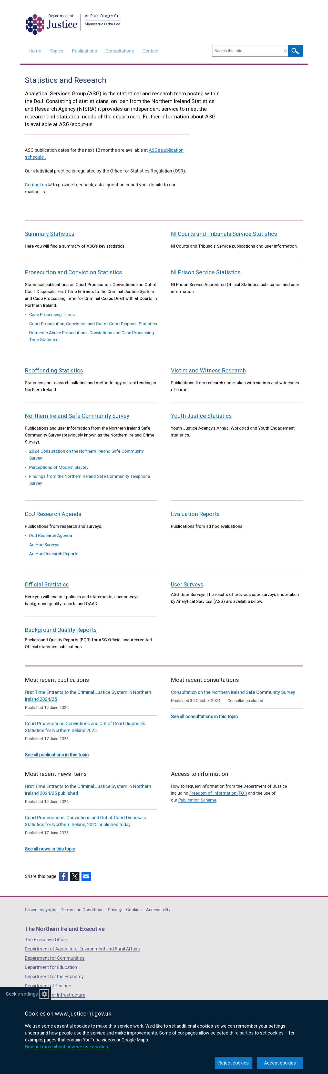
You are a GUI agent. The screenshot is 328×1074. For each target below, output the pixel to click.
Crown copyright (41, 909)
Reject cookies (233, 1063)
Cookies (134, 909)
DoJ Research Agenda (53, 514)
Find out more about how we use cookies (66, 1046)
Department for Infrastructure (55, 995)
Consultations (120, 51)
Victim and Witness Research (208, 370)
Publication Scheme (197, 800)
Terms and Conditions (82, 909)
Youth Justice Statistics (201, 416)
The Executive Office (46, 939)
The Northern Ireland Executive (65, 929)
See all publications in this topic (57, 754)
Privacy (115, 909)
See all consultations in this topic (204, 716)
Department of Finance (48, 985)
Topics (57, 51)
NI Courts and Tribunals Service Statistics (224, 234)
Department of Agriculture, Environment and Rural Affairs (82, 948)
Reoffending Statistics (54, 370)
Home (35, 51)
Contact (150, 51)
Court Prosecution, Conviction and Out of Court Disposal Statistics (93, 323)
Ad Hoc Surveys (44, 544)
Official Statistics (47, 584)
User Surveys (187, 584)
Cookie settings (22, 994)
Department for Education (51, 967)
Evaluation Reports (195, 514)
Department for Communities (55, 958)
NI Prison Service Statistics (205, 272)
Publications (84, 51)
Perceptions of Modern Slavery (58, 467)
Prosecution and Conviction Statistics (73, 272)
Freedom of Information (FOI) (218, 793)
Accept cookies (280, 1063)
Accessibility (158, 909)
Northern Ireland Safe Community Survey (77, 416)
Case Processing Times (52, 314)
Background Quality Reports (61, 630)
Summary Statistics (49, 234)
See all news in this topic (50, 849)
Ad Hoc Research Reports (53, 553)
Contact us (38, 184)
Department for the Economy (54, 976)
